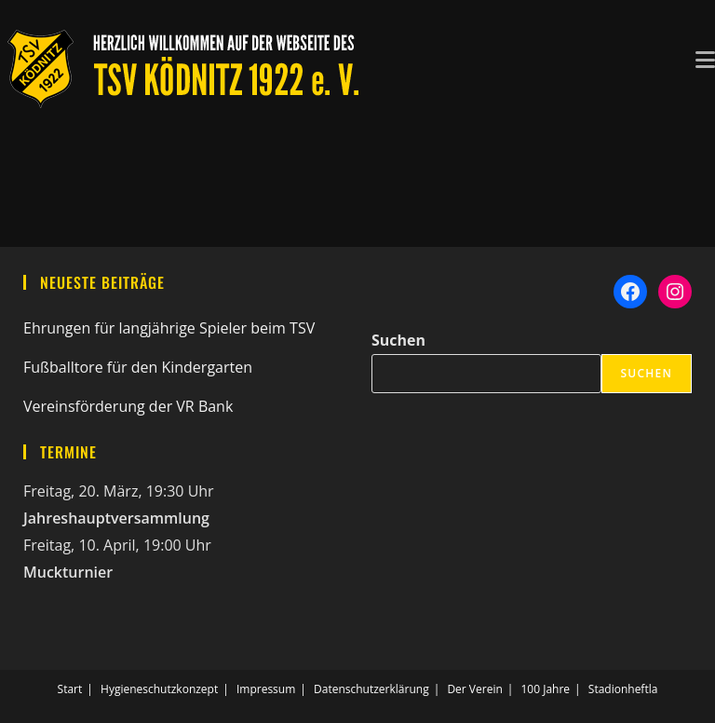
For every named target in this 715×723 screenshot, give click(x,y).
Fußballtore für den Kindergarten (137, 367)
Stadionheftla (623, 689)
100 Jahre (545, 689)
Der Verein (474, 689)
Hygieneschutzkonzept (159, 689)
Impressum (265, 689)
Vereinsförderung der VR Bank (128, 406)
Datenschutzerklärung (371, 689)
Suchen (398, 340)
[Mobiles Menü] (705, 58)
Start (70, 689)
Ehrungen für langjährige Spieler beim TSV (169, 328)
